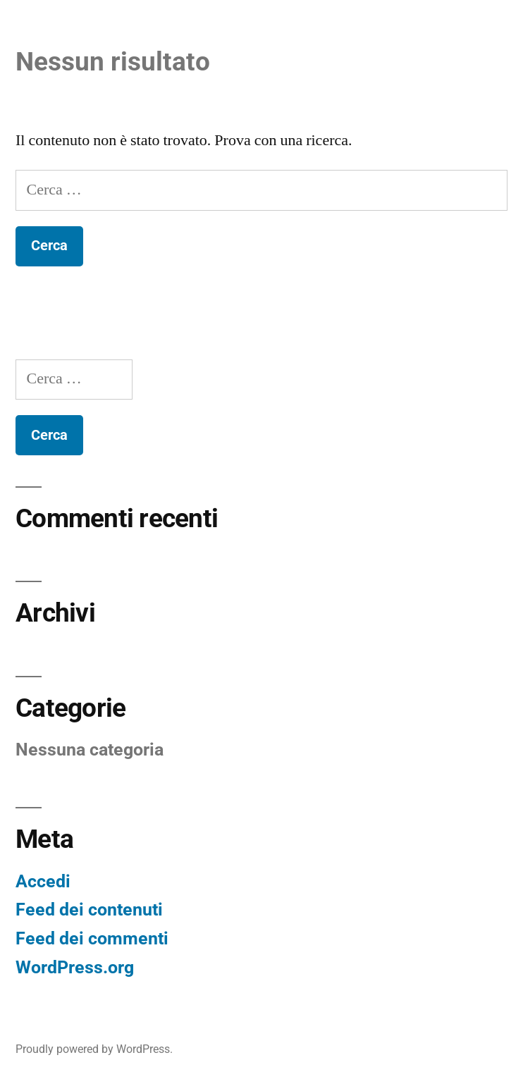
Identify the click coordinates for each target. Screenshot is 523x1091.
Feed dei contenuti (89, 909)
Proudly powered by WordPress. (94, 1049)
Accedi (43, 881)
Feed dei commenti (92, 938)
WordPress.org (75, 967)
